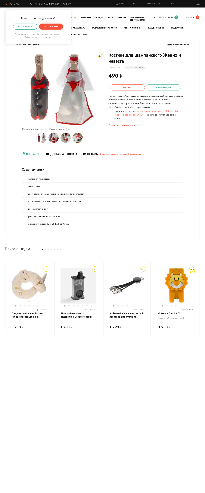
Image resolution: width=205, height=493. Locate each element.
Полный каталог (14, 420)
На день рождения (63, 393)
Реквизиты (156, 402)
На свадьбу (11, 398)
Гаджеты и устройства (104, 28)
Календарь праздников (114, 434)
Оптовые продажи (112, 420)
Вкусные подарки (62, 411)
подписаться (183, 360)
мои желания (166, 17)
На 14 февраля (61, 434)
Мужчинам (11, 425)
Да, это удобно (51, 26)
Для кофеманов (62, 407)
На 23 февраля (13, 438)
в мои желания (158, 87)
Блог (153, 411)
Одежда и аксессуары (73, 28)
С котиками (11, 402)
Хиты (110, 17)
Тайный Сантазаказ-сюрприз (110, 405)
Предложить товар (112, 425)
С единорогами (13, 411)
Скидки (99, 17)
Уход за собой (156, 28)
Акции (106, 416)
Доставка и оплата (61, 154)
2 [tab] (21, 306)
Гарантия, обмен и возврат (116, 411)
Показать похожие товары (121, 124)
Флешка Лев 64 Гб (169, 313)
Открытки (59, 429)
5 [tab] (35, 306)
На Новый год (13, 407)
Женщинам (59, 425)
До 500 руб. (60, 420)
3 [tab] (26, 306)
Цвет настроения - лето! (18, 393)
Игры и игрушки (132, 28)
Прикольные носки (63, 416)
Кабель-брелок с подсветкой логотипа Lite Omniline (125, 317)
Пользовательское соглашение (118, 438)
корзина (190, 17)
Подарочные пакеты (16, 434)
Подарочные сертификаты (137, 18)
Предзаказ (126, 87)
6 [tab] (39, 306)
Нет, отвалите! (25, 26)
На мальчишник (62, 402)
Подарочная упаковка (114, 398)
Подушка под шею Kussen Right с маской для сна (28, 315)
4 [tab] (30, 306)
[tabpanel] (29, 286)
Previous (8, 287)
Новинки (86, 17)
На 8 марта (60, 438)
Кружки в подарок (15, 416)
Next (49, 287)
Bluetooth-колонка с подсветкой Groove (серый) (77, 315)
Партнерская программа (115, 429)
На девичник (60, 398)
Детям (9, 429)
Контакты (156, 398)
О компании (157, 393)
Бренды (122, 17)
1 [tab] (17, 306)
